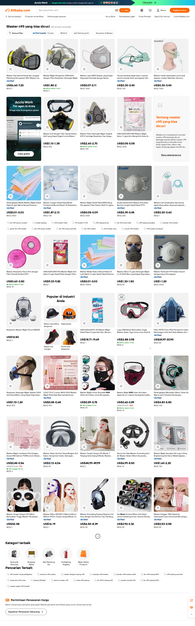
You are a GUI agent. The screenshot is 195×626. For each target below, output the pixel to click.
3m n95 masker (88, 229)
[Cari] (124, 10)
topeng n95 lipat (38, 580)
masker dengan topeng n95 (72, 574)
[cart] (151, 11)
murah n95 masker (130, 229)
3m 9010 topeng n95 (103, 580)
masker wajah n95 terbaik (18, 586)
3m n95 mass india (122, 223)
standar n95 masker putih (125, 574)
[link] (191, 600)
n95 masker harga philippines (19, 574)
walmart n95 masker (46, 574)
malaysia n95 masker (99, 574)
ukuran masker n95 (59, 580)
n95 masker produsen (153, 229)
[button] (116, 10)
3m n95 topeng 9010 (150, 580)
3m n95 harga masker (41, 229)
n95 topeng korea (101, 223)
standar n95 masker (169, 223)
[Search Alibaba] (76, 10)
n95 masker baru (109, 229)
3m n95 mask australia (66, 229)
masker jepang (39, 223)
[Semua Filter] (15, 33)
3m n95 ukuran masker (17, 223)
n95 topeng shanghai (145, 223)
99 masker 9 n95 (80, 223)
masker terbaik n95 (126, 580)
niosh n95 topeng (81, 580)
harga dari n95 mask (16, 580)
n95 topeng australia (173, 574)
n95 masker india (59, 223)
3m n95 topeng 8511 (150, 574)
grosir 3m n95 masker (17, 229)
